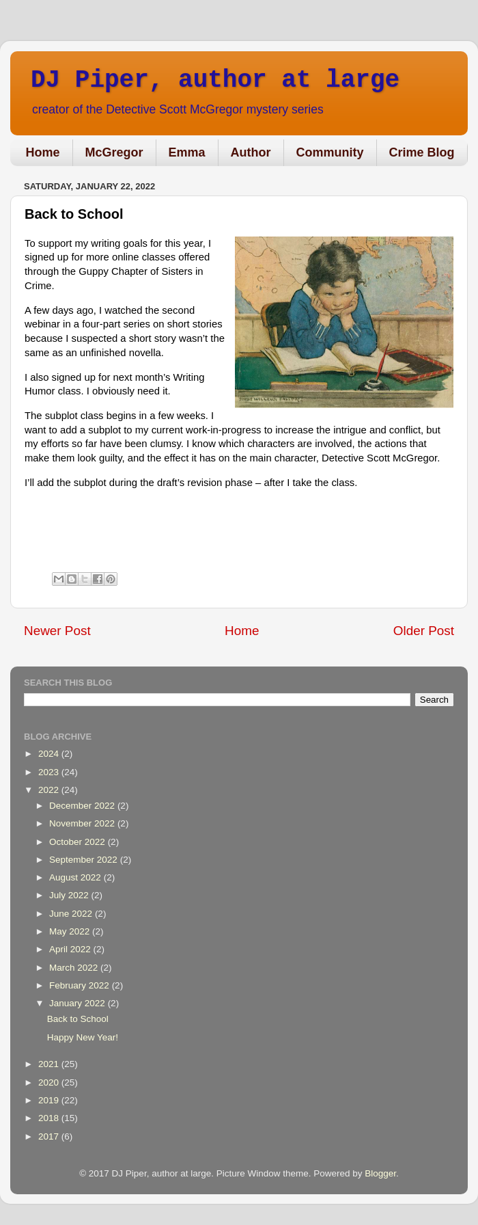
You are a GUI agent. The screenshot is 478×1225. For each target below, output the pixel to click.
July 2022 (70, 895)
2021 (49, 1064)
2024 (49, 754)
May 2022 (70, 931)
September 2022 (84, 859)
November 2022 (83, 823)
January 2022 (78, 1003)
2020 (49, 1082)
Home (43, 152)
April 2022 (71, 949)
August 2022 (76, 877)
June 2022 (72, 913)
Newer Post (57, 630)
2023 (49, 772)
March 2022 (74, 967)
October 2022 (78, 842)
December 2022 (83, 805)
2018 (49, 1118)
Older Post (423, 630)
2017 (49, 1136)
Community (330, 152)
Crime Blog (422, 152)
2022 (49, 790)
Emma (187, 152)
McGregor (114, 152)
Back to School (78, 1019)
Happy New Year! (82, 1037)
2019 (49, 1100)
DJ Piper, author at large (215, 80)
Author (251, 152)
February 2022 (80, 985)
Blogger (380, 1173)
